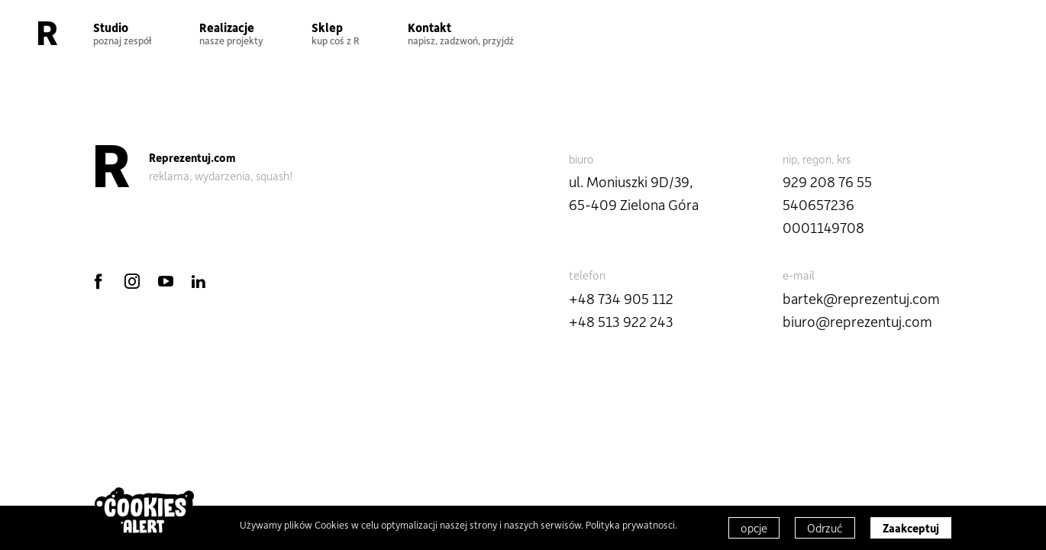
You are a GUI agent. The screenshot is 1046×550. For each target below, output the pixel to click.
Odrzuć (825, 527)
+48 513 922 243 (621, 321)
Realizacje (231, 33)
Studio (122, 33)
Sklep (336, 33)
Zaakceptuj (911, 527)
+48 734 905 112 (621, 298)
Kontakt (461, 33)
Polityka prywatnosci (630, 524)
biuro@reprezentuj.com (857, 321)
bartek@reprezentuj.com (861, 298)
